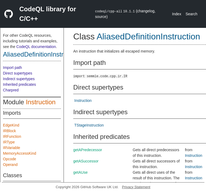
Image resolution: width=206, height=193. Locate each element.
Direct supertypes (17, 73)
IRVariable (11, 148)
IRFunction (12, 136)
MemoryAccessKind (19, 153)
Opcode (9, 159)
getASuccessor (85, 161)
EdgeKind (11, 125)
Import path (12, 67)
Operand (10, 164)
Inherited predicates (19, 84)
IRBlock (9, 131)
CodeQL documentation (36, 46)
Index (176, 14)
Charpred (11, 90)
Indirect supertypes (19, 79)
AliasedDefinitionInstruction (42, 54)
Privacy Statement (136, 187)
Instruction (41, 102)
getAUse (80, 172)
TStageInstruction (89, 125)
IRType (9, 142)
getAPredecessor (87, 150)
